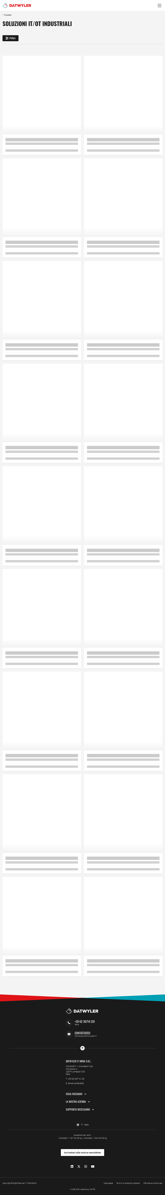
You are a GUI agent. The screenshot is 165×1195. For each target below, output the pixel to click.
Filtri (11, 38)
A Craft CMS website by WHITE (82, 1189)
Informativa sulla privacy (152, 1183)
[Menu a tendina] (159, 5)
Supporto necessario (78, 1109)
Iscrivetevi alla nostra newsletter (82, 1152)
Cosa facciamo (74, 1094)
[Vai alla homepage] (16, 5)
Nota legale (108, 1183)
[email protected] (76, 1083)
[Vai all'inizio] (82, 1048)
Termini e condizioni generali (128, 1183)
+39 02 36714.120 (76, 1078)
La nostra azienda (76, 1101)
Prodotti (7, 15)
